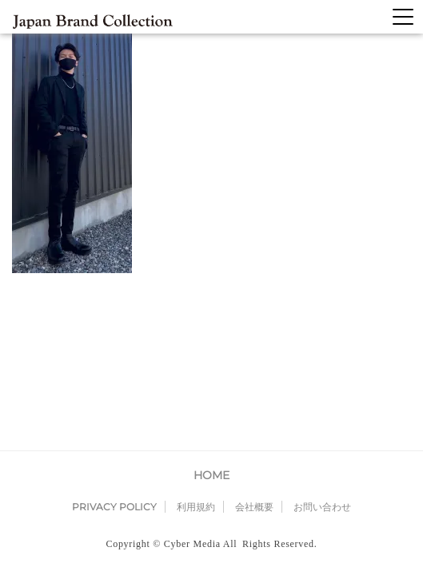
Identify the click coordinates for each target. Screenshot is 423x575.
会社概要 (254, 353)
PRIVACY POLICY (114, 353)
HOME (211, 322)
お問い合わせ (322, 353)
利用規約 (196, 353)
